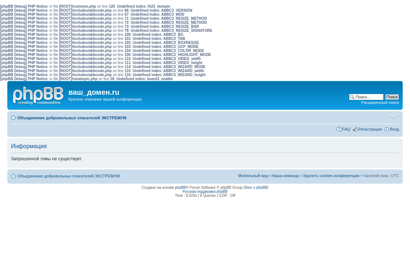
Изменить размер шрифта (393, 116)
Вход (394, 129)
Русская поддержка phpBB (205, 192)
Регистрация (370, 129)
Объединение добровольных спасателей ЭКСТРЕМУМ (72, 118)
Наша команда (285, 175)
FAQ (346, 129)
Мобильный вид (383, 116)
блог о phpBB (256, 188)
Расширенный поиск (380, 102)
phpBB (180, 188)
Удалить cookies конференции (331, 175)
